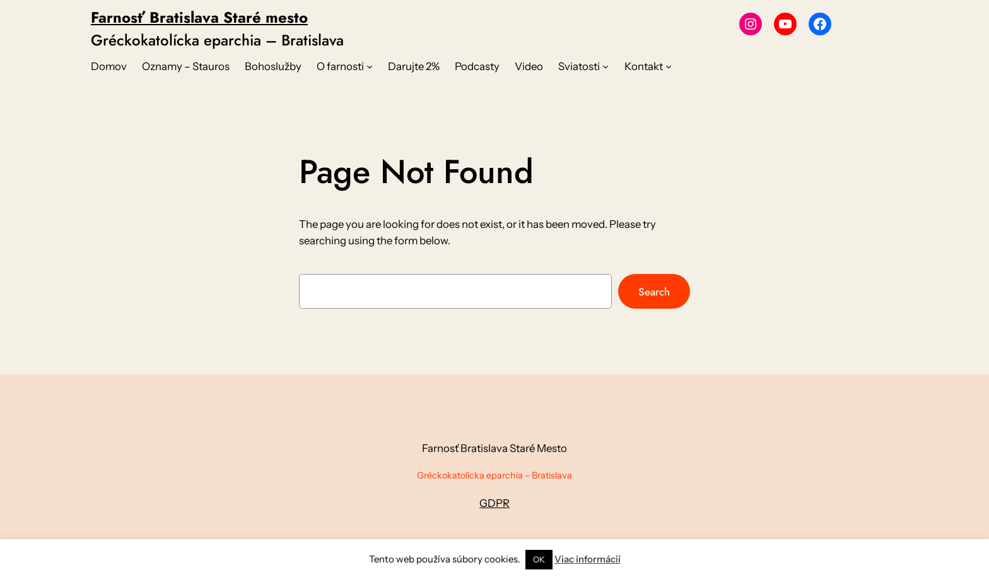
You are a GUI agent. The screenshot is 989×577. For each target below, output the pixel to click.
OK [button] (539, 559)
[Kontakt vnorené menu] (668, 66)
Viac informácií (587, 559)
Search (654, 291)
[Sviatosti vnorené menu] (605, 66)
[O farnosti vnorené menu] (369, 66)
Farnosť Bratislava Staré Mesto (494, 448)
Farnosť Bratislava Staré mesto (199, 17)
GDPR (494, 503)
